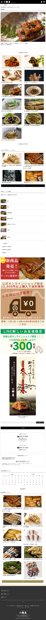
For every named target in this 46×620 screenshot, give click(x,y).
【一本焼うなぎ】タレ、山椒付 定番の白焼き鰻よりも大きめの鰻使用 (12, 526)
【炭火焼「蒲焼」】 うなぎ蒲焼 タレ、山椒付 (30, 544)
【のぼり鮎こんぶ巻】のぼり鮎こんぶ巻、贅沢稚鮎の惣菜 (10, 125)
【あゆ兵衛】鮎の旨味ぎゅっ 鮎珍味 (6, 82)
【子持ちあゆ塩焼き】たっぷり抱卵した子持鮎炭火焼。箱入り (33, 559)
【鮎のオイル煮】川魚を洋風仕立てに (7, 111)
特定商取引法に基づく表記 (34, 605)
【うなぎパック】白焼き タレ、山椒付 (29, 578)
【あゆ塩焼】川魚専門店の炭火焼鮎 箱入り (9, 575)
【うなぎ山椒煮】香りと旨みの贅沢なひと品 (8, 96)
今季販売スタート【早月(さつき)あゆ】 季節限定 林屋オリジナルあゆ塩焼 (12, 166)
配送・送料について (20, 605)
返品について (27, 605)
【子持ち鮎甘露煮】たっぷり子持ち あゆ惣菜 (30, 111)
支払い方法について (13, 605)
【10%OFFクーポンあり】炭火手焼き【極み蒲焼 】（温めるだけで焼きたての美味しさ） (33, 166)
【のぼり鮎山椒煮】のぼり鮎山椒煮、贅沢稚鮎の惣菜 (31, 125)
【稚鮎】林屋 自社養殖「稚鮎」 (7, 182)
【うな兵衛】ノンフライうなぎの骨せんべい (30, 82)
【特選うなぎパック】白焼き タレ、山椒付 (9, 559)
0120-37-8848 (24, 436)
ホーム (7, 605)
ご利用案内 (22, 428)
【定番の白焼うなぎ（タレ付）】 (28, 182)
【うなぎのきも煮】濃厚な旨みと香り (29, 96)
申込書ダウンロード (22, 449)
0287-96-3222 (23, 439)
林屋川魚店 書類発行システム (22, 461)
